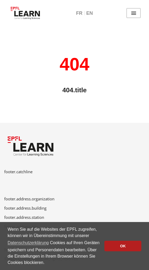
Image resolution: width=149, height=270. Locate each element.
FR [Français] (79, 13)
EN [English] (89, 13)
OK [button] (123, 246)
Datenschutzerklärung (28, 242)
